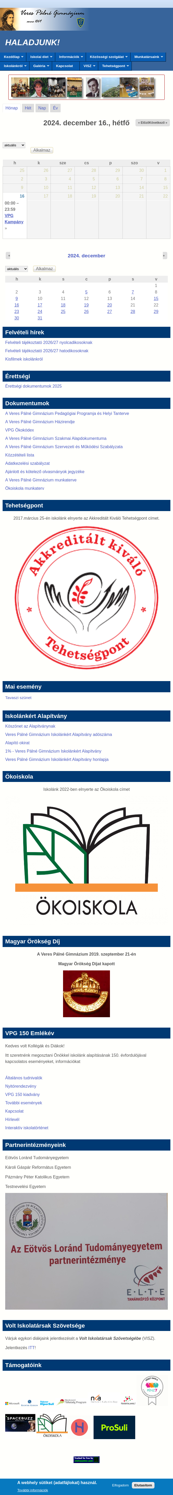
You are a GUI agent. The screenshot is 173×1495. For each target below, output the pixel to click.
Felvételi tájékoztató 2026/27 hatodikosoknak (46, 351)
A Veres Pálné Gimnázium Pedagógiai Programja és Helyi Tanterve (67, 413)
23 (16, 311)
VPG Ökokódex (19, 430)
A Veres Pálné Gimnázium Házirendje (40, 422)
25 (63, 311)
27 (109, 311)
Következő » (158, 123)
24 (40, 311)
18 (63, 305)
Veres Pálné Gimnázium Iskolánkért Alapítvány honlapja (57, 759)
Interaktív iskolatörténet (26, 1128)
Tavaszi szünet (18, 697)
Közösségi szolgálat (107, 58)
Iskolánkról (13, 67)
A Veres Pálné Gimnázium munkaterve (41, 480)
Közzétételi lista (19, 455)
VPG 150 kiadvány (22, 1094)
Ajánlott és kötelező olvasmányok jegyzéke (44, 471)
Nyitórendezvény (20, 1086)
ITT (31, 1348)
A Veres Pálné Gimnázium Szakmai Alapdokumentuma (56, 438)
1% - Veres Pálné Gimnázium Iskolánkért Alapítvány (53, 751)
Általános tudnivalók (23, 1078)
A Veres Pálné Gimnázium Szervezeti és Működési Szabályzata (64, 447)
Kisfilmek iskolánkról (24, 359)
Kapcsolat (64, 66)
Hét (28, 108)
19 (86, 305)
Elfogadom (120, 1486)
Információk (69, 58)
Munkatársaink (147, 58)
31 (40, 318)
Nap (42, 108)
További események (23, 1103)
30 (16, 318)
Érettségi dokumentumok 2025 (33, 386)
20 (109, 305)
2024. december (86, 255)
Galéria (39, 67)
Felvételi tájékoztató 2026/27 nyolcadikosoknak (48, 342)
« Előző (143, 123)
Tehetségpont (113, 67)
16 (22, 196)
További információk (32, 1491)
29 (156, 311)
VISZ (87, 67)
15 (156, 298)
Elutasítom (143, 1486)
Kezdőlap (11, 58)
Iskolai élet (39, 58)
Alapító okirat (17, 743)
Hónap (13, 107)
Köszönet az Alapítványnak (30, 726)
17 (40, 305)
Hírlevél (12, 1119)
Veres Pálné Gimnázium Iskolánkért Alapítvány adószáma (58, 734)
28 (133, 311)
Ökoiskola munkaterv (24, 488)
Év (55, 108)
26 (86, 311)
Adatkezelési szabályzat (27, 463)
